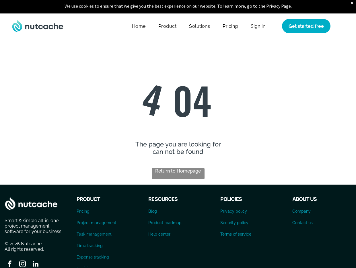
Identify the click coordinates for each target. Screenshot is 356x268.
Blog (152, 197)
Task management (94, 220)
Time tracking (90, 231)
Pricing (83, 197)
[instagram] (22, 250)
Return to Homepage (178, 156)
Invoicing (85, 254)
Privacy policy (233, 197)
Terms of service (235, 220)
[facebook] (10, 250)
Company (301, 197)
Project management (96, 208)
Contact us (302, 208)
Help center (159, 220)
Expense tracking (93, 242)
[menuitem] (139, 12)
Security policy (234, 208)
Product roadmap (165, 208)
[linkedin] (35, 250)
